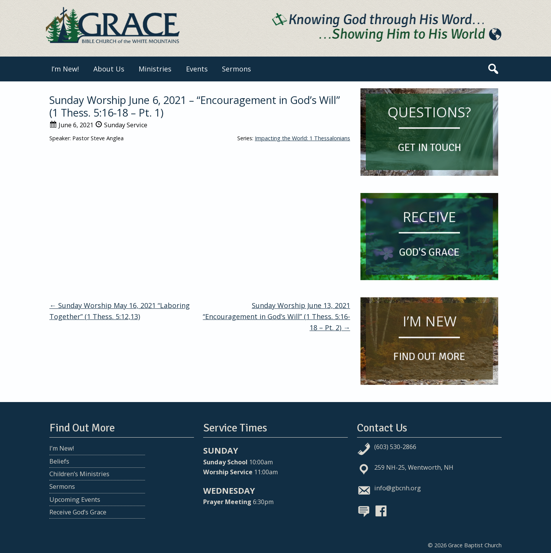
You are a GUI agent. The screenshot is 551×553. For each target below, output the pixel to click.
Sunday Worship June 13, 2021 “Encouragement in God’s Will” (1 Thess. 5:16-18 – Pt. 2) (276, 316)
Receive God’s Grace (77, 512)
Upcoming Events (74, 499)
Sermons (236, 68)
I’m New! (65, 68)
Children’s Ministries (79, 474)
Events (197, 68)
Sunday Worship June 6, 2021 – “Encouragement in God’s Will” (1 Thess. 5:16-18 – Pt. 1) (194, 106)
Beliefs (59, 461)
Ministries (155, 68)
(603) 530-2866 (395, 447)
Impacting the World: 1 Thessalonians (302, 138)
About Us (108, 68)
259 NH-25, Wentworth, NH (413, 467)
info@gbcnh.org (397, 488)
